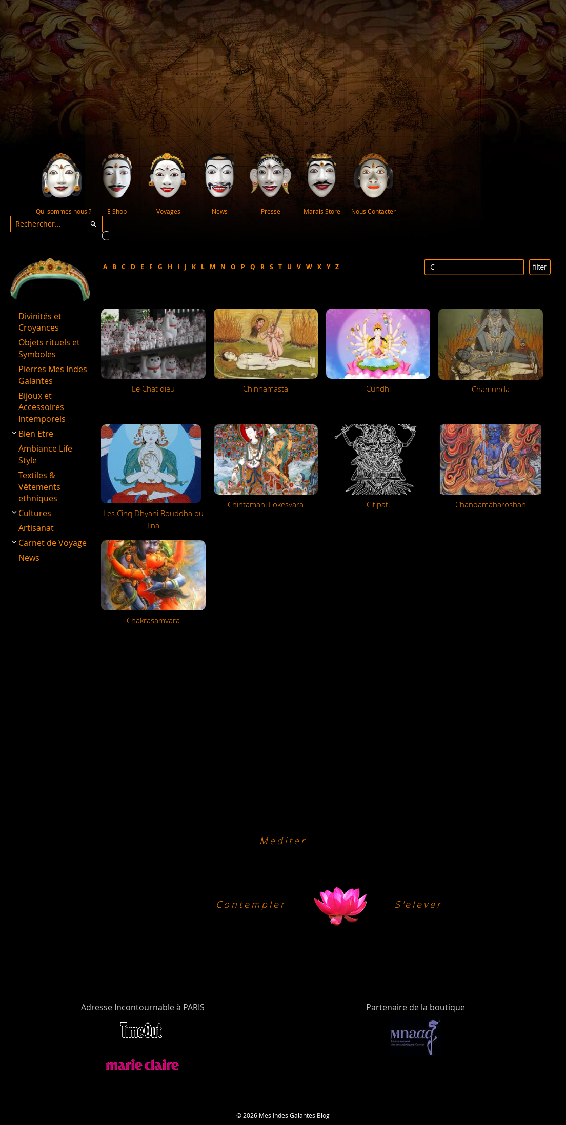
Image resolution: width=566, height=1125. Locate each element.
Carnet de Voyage (52, 542)
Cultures (34, 513)
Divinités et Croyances (40, 322)
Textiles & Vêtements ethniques (39, 486)
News (28, 557)
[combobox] (56, 224)
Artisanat (36, 528)
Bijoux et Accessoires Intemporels (42, 407)
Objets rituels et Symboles (49, 348)
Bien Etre (35, 433)
